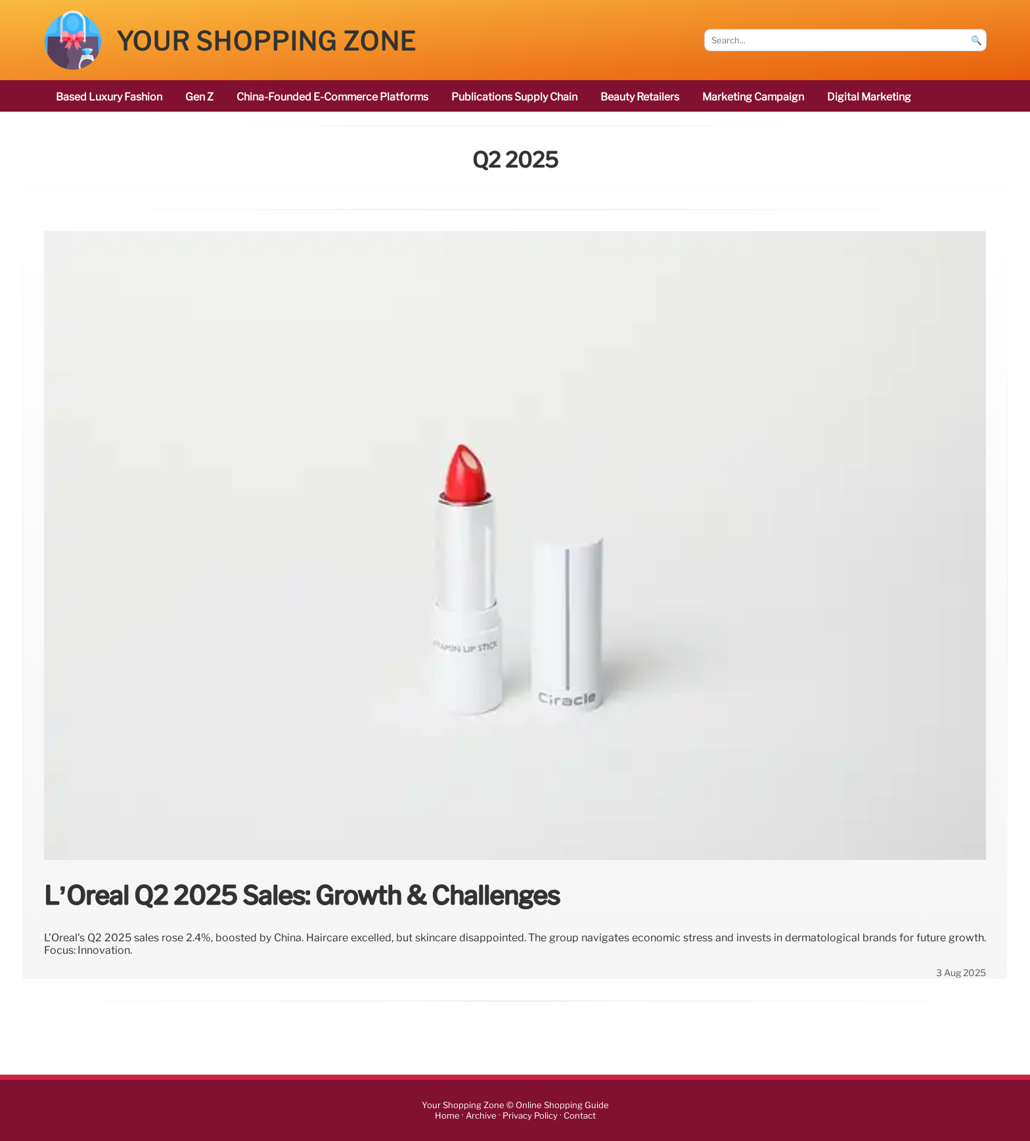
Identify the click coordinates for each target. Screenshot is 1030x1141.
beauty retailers (639, 97)
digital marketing (869, 97)
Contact (580, 1116)
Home (447, 1116)
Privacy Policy (530, 1116)
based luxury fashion (109, 97)
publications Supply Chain (514, 97)
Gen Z (199, 97)
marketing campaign (753, 97)
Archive (481, 1116)
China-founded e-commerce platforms (332, 97)
